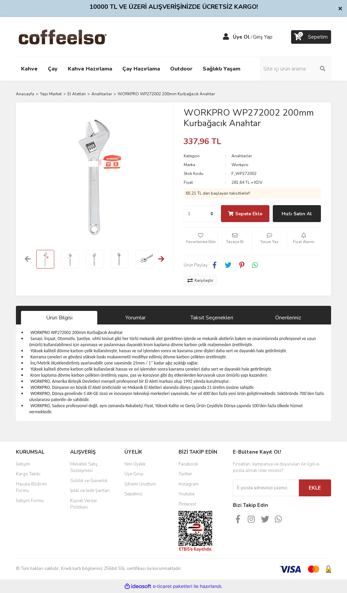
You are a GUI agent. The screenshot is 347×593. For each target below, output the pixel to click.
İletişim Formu (30, 501)
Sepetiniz (133, 494)
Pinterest (187, 504)
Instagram (189, 484)
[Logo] (73, 36)
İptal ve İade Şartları (90, 491)
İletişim (23, 464)
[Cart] (311, 37)
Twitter (185, 474)
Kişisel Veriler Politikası (83, 504)
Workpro (239, 164)
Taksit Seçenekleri (211, 317)
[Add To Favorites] (201, 241)
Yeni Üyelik (134, 464)
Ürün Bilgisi (59, 317)
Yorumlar (135, 317)
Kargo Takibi (28, 474)
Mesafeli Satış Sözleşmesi (84, 467)
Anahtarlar (241, 156)
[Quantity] (201, 213)
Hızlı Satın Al (297, 214)
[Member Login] (226, 37)
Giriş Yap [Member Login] (262, 37)
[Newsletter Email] (266, 487)
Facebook (188, 464)
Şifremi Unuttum (140, 484)
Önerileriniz (288, 317)
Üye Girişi (133, 474)
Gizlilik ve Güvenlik (88, 481)
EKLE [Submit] (315, 488)
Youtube (187, 494)
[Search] (295, 69)
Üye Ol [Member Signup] (241, 37)
